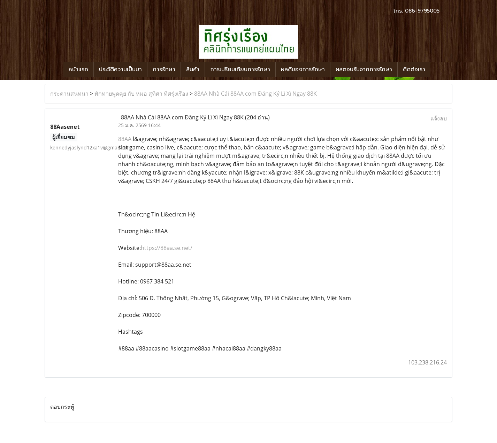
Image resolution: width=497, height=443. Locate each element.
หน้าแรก (78, 69)
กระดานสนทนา (69, 93)
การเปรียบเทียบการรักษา (240, 69)
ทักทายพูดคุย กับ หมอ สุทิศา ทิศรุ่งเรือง (141, 93)
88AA (125, 139)
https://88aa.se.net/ (166, 248)
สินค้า (192, 69)
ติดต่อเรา (414, 69)
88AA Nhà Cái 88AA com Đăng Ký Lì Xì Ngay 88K (255, 93)
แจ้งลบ (438, 118)
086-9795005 (422, 11)
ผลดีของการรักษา (303, 69)
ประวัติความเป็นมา (120, 69)
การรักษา (164, 69)
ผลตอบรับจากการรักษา (364, 69)
